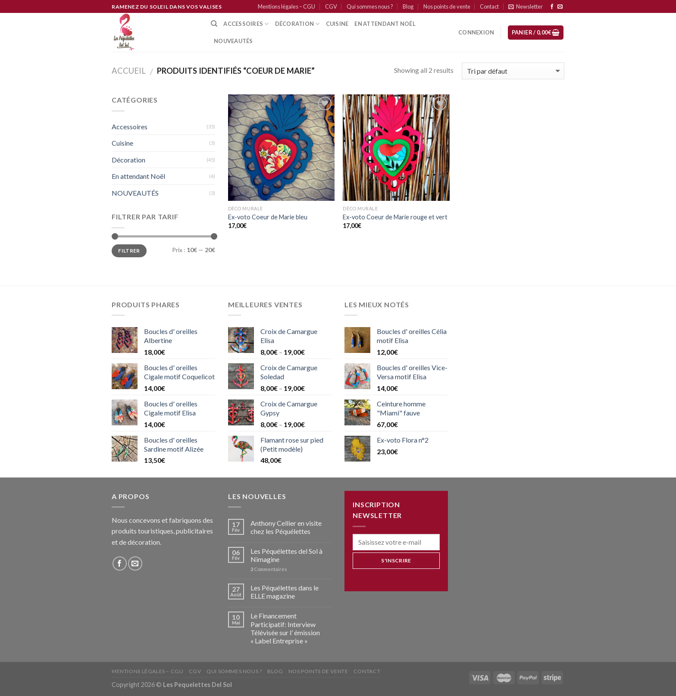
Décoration (128, 160)
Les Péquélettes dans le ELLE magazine (284, 592)
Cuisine (122, 143)
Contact (489, 6)
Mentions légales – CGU (286, 6)
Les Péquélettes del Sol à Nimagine (286, 555)
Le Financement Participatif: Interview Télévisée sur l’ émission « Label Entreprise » (285, 628)
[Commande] (513, 70)
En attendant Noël (384, 23)
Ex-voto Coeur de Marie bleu (267, 217)
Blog (408, 6)
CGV (331, 6)
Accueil (129, 70)
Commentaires (268, 569)
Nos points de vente (446, 6)
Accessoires (246, 24)
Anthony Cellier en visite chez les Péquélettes (286, 527)
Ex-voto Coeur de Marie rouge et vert (395, 217)
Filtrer (129, 250)
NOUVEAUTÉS (135, 193)
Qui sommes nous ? (370, 6)
